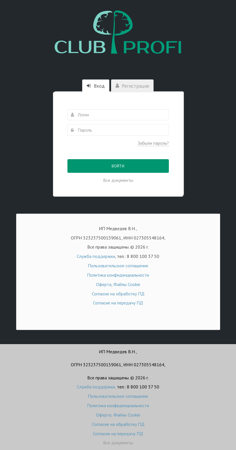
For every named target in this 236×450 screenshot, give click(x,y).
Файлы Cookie (126, 284)
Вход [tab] (96, 86)
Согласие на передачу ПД (118, 303)
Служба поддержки (96, 256)
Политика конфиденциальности (118, 275)
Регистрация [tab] (132, 86)
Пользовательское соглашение (118, 265)
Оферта (103, 284)
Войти (118, 166)
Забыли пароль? (153, 143)
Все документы (118, 180)
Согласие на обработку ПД (118, 294)
